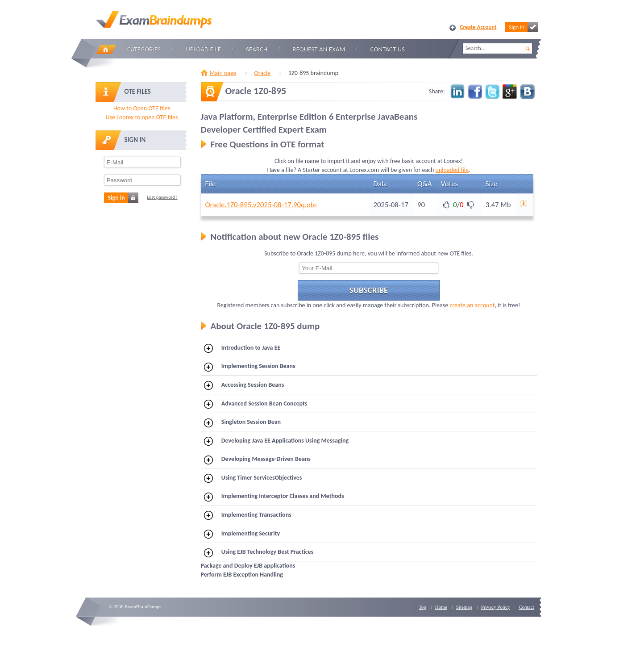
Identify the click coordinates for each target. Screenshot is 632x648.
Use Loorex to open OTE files (141, 117)
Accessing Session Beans (244, 385)
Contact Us (387, 49)
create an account (472, 305)
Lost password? (162, 197)
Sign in (523, 27)
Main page (223, 73)
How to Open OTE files (141, 108)
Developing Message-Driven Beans (257, 459)
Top (422, 607)
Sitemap (464, 607)
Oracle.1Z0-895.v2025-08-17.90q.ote (261, 204)
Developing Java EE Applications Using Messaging (276, 441)
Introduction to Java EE (242, 348)
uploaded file (452, 170)
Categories (144, 49)
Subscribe (368, 290)
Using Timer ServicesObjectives (253, 478)
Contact (526, 607)
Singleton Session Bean (242, 422)
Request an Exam (318, 49)
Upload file (203, 49)
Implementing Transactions (247, 515)
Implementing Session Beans (249, 366)
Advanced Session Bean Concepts (255, 404)
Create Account (478, 27)
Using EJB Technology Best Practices (258, 552)
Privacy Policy (495, 607)
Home (106, 49)
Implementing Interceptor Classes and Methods (274, 496)
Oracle (262, 73)
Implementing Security (242, 534)
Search (256, 49)
